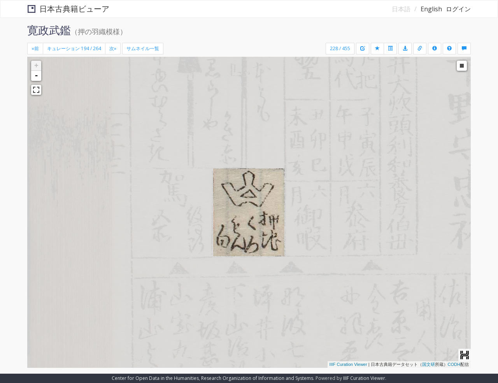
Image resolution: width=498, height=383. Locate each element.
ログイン (458, 9)
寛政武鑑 (49, 30)
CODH (454, 364)
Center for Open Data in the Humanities (155, 378)
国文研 (428, 364)
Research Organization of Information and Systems (257, 378)
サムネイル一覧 (142, 48)
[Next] (113, 48)
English (431, 9)
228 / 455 (340, 48)
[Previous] (35, 48)
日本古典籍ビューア (68, 8)
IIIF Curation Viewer (348, 364)
